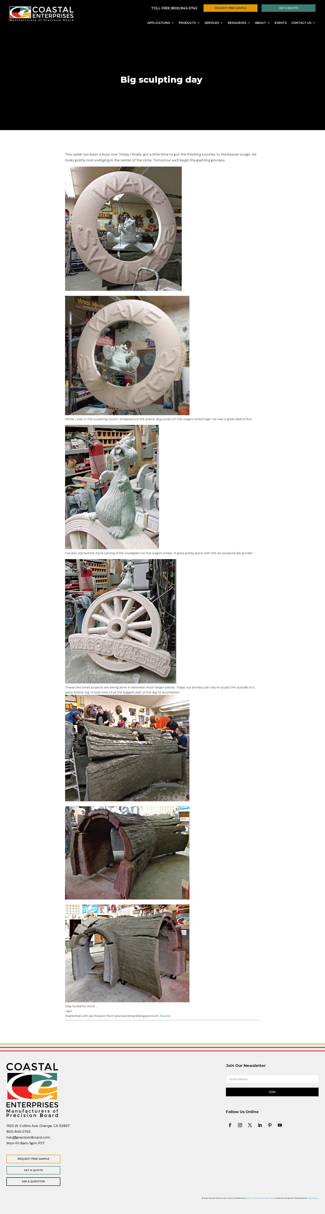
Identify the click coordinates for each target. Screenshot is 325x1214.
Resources (237, 23)
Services (212, 23)
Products (187, 23)
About (260, 23)
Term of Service (254, 1198)
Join (272, 1092)
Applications (158, 23)
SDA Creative (313, 1198)
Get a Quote (288, 8)
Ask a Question (33, 1181)
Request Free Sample (230, 8)
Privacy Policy (268, 1198)
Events (281, 23)
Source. (165, 1016)
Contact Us (301, 23)
